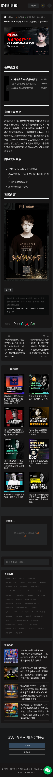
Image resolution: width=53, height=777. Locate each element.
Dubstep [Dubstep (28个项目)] (32, 582)
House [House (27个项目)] (30, 595)
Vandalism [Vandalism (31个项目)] (38, 616)
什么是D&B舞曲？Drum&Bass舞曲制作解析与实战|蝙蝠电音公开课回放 (14, 464)
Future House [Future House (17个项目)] (24, 591)
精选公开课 (30, 17)
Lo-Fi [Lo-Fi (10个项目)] (19, 599)
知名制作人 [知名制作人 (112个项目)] (11, 628)
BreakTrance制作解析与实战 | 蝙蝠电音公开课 (14, 495)
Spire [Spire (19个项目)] (34, 607)
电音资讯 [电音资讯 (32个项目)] (34, 624)
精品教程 (20, 17)
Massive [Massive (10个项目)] (9, 603)
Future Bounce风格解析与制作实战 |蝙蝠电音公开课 (38, 432)
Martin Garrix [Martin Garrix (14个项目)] (30, 599)
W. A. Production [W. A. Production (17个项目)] (21, 620)
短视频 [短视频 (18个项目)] (22, 628)
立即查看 (27, 745)
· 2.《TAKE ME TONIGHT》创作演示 (24, 83)
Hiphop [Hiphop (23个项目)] (20, 595)
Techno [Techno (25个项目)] (9, 616)
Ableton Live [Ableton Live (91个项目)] (11, 578)
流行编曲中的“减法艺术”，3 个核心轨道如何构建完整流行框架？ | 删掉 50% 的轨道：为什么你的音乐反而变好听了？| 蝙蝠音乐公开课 (34, 711)
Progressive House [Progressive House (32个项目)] (31, 603)
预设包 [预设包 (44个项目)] (19, 633)
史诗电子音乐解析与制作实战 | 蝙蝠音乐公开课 (38, 463)
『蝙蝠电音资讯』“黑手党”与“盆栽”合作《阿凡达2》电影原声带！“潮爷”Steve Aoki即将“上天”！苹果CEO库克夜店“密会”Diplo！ (14, 348)
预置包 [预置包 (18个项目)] (9, 633)
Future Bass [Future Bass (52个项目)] (10, 591)
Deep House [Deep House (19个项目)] (11, 582)
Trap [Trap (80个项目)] (28, 616)
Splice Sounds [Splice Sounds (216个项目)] (11, 612)
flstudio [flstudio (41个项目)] (23, 586)
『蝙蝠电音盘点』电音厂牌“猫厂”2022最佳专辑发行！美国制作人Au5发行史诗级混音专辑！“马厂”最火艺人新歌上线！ (39, 348)
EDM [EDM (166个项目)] (42, 582)
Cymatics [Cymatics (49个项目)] (32, 578)
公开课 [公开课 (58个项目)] (34, 620)
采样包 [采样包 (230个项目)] (41, 628)
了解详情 (27, 752)
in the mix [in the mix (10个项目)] (41, 595)
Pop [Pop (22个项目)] (18, 603)
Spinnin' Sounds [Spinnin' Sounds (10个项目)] (22, 607)
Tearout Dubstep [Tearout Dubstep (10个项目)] (38, 612)
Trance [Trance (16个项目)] (19, 616)
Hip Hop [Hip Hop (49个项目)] (9, 595)
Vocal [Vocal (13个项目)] (8, 620)
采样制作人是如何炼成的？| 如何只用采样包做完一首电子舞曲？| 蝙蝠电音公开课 (14, 399)
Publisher (9, 17)
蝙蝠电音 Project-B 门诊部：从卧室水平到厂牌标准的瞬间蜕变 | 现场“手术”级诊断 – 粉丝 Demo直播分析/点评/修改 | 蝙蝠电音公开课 (34, 692)
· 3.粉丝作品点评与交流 (22, 88)
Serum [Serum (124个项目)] (9, 607)
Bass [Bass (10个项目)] (21, 578)
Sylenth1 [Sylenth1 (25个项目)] (25, 612)
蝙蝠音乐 (10, 308)
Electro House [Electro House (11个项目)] (11, 586)
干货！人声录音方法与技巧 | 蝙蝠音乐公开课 (38, 397)
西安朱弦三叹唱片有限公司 (21, 769)
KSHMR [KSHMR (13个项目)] (9, 599)
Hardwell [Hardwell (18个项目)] (37, 591)
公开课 (8, 290)
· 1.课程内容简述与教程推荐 (24, 79)
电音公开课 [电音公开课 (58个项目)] (10, 624)
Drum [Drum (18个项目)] (22, 582)
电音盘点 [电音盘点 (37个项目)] (22, 624)
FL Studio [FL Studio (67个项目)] (35, 586)
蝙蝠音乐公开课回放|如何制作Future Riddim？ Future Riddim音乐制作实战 (39, 498)
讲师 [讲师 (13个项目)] (31, 628)
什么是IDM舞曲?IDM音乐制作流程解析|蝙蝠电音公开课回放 (14, 432)
